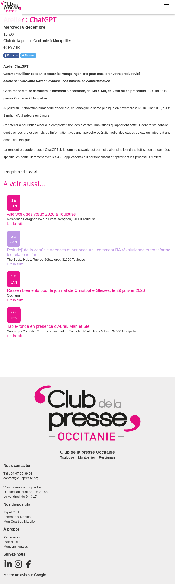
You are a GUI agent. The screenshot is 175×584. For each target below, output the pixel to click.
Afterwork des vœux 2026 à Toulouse (41, 214)
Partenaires (11, 537)
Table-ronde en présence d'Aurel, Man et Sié (48, 326)
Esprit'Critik (11, 512)
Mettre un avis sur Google (24, 575)
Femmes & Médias (17, 517)
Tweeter (28, 55)
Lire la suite (15, 224)
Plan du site (11, 542)
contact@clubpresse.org (20, 478)
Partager (11, 55)
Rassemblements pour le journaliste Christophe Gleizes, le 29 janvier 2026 (76, 290)
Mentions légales (15, 546)
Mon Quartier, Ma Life (19, 521)
